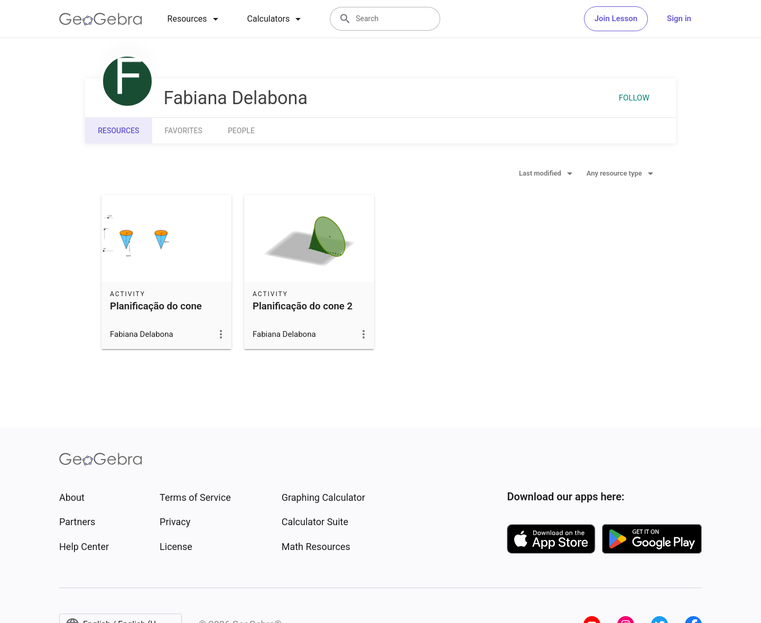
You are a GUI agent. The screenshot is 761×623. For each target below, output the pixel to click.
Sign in (679, 18)
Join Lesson (616, 18)
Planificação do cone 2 (302, 306)
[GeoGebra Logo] (100, 19)
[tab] (195, 19)
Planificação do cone (156, 306)
